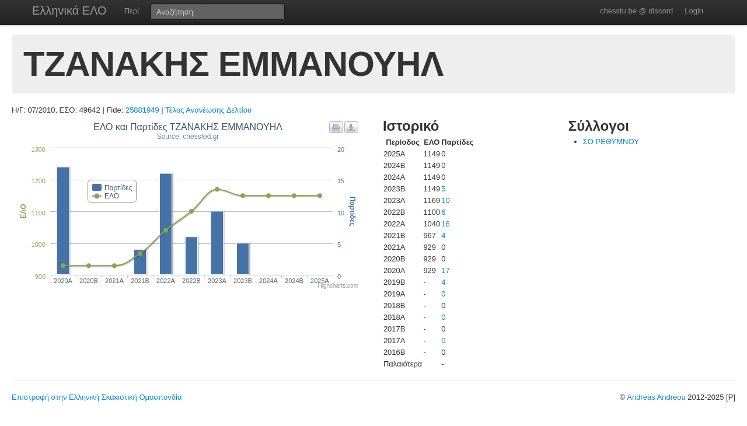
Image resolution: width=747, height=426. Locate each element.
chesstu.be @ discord (636, 10)
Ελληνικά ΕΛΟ (69, 10)
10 (445, 200)
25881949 (142, 110)
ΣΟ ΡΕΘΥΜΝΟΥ (611, 141)
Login (694, 10)
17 (445, 270)
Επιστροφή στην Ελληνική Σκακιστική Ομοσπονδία (96, 397)
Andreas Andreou (656, 397)
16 (445, 223)
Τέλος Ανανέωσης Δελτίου (208, 110)
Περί (131, 10)
